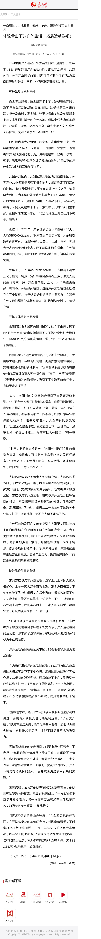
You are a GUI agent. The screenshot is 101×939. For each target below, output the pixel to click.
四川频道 (15, 14)
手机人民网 (36, 896)
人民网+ (23, 896)
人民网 (3, 14)
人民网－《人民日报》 (53, 54)
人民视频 (63, 896)
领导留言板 (50, 896)
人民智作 (9, 915)
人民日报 (9, 896)
